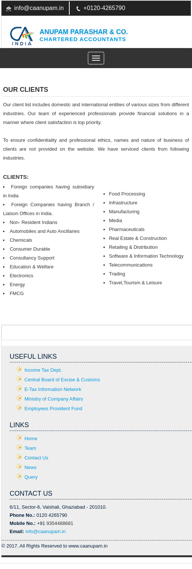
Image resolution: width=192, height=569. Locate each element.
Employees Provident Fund (53, 408)
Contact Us (36, 458)
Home (30, 438)
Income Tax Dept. (43, 370)
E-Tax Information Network (52, 389)
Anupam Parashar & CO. (84, 32)
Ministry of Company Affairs (53, 399)
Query (30, 477)
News (30, 467)
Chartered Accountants (83, 39)
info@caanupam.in (39, 8)
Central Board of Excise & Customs (62, 379)
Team (30, 448)
